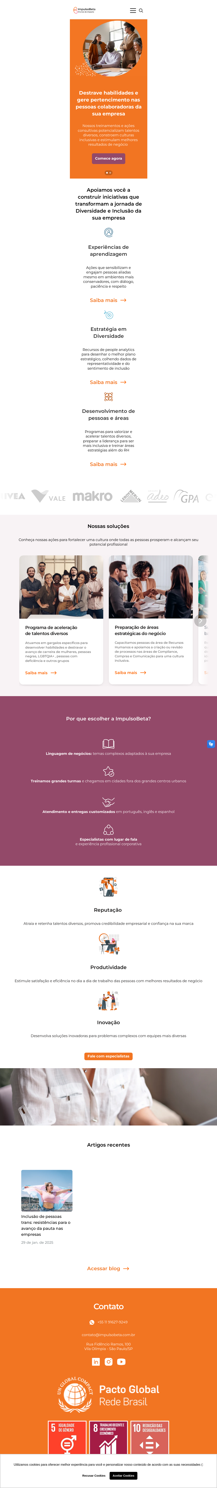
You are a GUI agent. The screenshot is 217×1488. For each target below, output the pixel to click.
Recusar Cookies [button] (94, 1475)
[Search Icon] (141, 11)
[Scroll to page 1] (107, 172)
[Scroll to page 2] (111, 172)
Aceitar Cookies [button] (123, 1475)
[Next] (200, 621)
